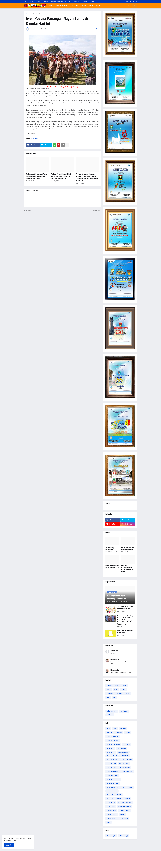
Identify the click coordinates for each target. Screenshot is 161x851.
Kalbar (123, 689)
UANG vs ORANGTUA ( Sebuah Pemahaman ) (112, 567)
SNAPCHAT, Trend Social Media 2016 (125, 632)
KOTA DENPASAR (112, 756)
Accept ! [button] (9, 845)
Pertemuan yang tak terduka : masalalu (127, 548)
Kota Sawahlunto (112, 814)
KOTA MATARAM (125, 767)
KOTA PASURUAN (127, 771)
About (31, 1)
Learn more (15, 840)
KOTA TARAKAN (127, 787)
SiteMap (93, 1)
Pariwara (111, 835)
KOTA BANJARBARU (113, 740)
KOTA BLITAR (111, 752)
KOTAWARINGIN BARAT (114, 795)
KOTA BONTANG (123, 752)
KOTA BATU (126, 744)
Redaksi (46, 1)
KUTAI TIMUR (111, 806)
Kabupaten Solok (112, 711)
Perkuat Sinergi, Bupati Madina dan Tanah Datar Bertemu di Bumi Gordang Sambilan (61, 176)
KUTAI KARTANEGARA (124, 802)
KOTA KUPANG (127, 760)
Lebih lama (96, 211)
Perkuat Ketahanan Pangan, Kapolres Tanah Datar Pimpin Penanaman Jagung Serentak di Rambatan (87, 177)
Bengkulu (119, 693)
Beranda (29, 14)
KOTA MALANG (123, 764)
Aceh (108, 697)
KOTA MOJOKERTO (112, 771)
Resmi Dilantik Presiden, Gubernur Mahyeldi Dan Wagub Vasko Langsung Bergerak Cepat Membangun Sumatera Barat (126, 620)
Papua (127, 693)
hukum (109, 689)
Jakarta (117, 685)
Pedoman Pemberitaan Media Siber (60, 1)
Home (25, 1)
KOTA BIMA (110, 748)
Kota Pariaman (111, 810)
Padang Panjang (111, 818)
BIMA (108, 729)
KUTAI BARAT (111, 802)
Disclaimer (86, 1)
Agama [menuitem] (98, 6)
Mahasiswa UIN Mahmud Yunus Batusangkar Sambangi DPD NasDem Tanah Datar (36, 176)
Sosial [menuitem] (91, 6)
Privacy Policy (76, 1)
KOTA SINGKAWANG (113, 787)
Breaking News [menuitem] (61, 6)
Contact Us (38, 1)
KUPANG (127, 799)
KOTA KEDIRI (124, 756)
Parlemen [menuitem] (73, 6)
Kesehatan (110, 693)
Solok (108, 822)
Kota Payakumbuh (124, 810)
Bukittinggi (119, 732)
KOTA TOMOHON (112, 791)
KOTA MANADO (111, 767)
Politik (124, 685)
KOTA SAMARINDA (112, 783)
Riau (114, 697)
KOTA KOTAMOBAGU (113, 760)
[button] (129, 5)
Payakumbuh (124, 818)
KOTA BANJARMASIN (113, 744)
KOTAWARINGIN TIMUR (114, 799)
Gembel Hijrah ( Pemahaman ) (110, 548)
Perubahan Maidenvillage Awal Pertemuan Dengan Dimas (127, 568)
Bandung (123, 729)
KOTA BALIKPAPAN (112, 736)
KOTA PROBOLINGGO (113, 779)
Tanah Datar (37, 14)
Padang (122, 814)
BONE (115, 729)
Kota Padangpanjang (124, 806)
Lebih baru (28, 211)
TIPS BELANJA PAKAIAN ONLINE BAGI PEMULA (125, 608)
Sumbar (109, 685)
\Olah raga (110, 715)
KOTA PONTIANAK (112, 775)
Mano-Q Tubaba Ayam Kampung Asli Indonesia (117, 597)
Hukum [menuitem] (83, 6)
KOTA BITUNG (121, 748)
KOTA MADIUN (111, 764)
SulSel (116, 689)
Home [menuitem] (51, 6)
